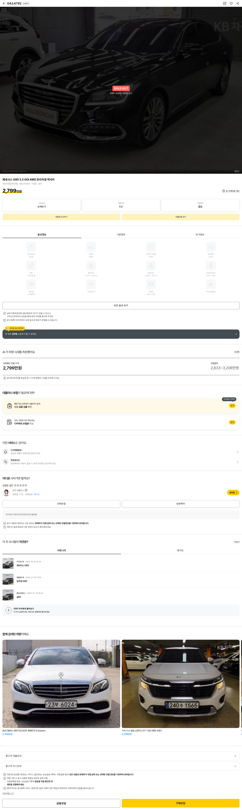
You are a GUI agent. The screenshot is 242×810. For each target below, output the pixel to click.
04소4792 (18, 3)
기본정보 (121, 234)
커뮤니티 (61, 550)
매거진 (180, 550)
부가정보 (200, 234)
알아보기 (121, 406)
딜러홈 (232, 492)
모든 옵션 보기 (121, 305)
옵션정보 (42, 234)
